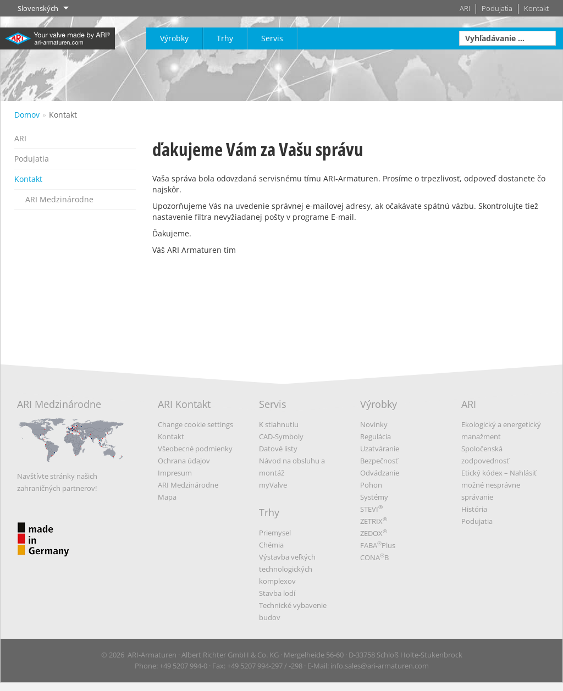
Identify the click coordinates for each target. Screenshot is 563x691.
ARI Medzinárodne (59, 199)
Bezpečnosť (379, 461)
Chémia (271, 545)
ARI (465, 8)
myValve (273, 485)
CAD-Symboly (281, 436)
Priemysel (275, 533)
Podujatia (497, 8)
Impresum (175, 473)
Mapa (167, 497)
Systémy (374, 497)
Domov (27, 114)
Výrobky (174, 38)
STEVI (371, 509)
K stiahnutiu (279, 424)
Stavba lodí (277, 593)
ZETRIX (373, 521)
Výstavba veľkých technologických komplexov (287, 569)
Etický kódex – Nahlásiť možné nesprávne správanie (499, 485)
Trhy (225, 38)
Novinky (374, 424)
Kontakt (536, 8)
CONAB (374, 557)
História (474, 509)
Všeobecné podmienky (195, 449)
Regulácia (375, 436)
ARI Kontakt (184, 404)
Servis (272, 38)
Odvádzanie (379, 473)
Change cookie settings (195, 424)
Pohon (371, 485)
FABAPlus (377, 545)
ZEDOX (373, 533)
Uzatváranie (379, 449)
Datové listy (278, 449)
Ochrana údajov (184, 461)
